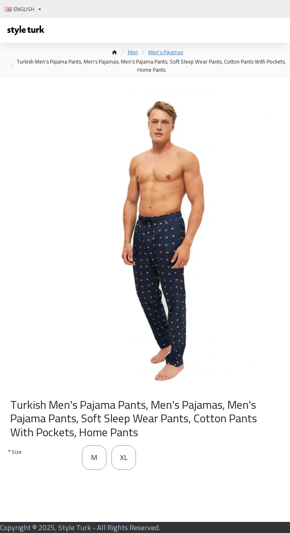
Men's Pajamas (165, 52)
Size (16, 452)
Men (133, 52)
